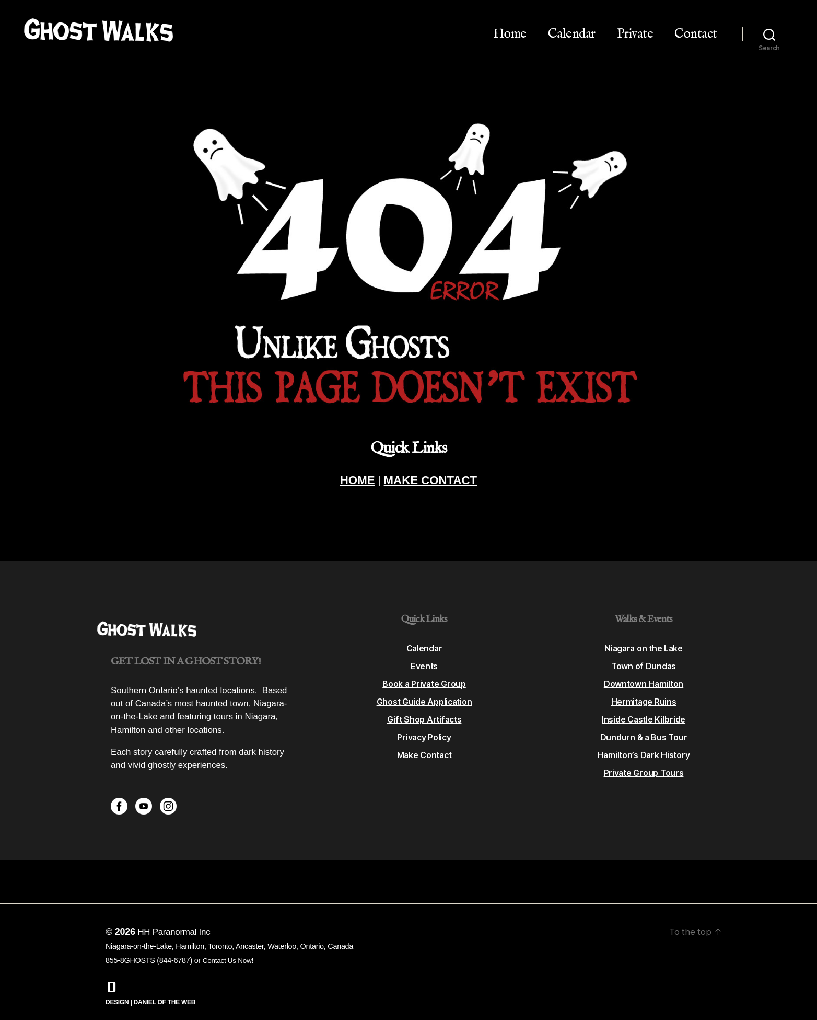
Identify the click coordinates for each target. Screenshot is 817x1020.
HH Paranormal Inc (176, 920)
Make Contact (424, 744)
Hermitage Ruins (644, 690)
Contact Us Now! (230, 949)
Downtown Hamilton (643, 673)
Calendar (572, 34)
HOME (341, 483)
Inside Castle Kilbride (643, 708)
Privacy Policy (424, 726)
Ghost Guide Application (424, 690)
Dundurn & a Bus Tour (643, 726)
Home (510, 34)
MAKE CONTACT (436, 483)
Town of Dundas (643, 655)
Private (635, 34)
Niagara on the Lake (644, 637)
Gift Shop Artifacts (424, 708)
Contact (695, 34)
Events (424, 655)
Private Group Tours (643, 762)
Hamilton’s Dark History (643, 744)
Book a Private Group (424, 673)
